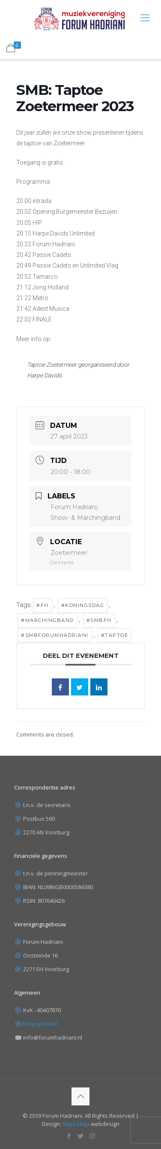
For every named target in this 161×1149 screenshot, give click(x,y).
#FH (42, 605)
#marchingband (47, 620)
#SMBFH (99, 620)
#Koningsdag (82, 605)
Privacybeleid (39, 1024)
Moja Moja (76, 1124)
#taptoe (114, 635)
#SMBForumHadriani (55, 635)
